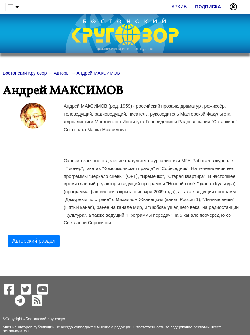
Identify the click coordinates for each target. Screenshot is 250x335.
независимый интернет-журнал (125, 48)
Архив (179, 6)
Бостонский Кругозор (44, 319)
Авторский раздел (34, 241)
